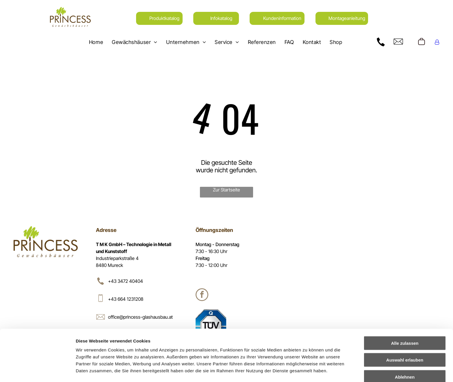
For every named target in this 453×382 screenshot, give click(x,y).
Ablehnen (405, 344)
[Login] (437, 42)
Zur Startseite (226, 190)
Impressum (141, 351)
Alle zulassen (404, 310)
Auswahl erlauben (404, 327)
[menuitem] (96, 42)
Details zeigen (307, 370)
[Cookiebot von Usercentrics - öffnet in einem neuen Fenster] (37, 370)
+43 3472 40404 (125, 281)
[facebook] (202, 295)
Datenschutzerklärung (100, 351)
